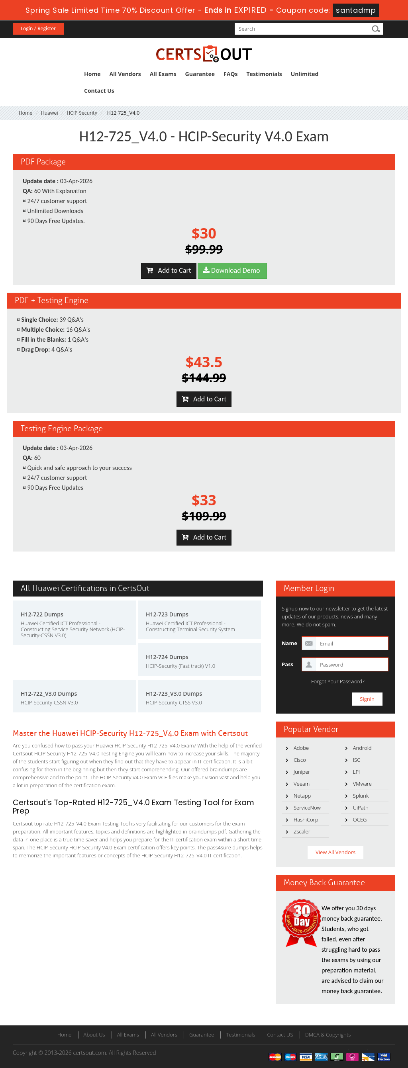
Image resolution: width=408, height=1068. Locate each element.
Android (362, 747)
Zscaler (302, 831)
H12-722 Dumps (42, 614)
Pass (287, 664)
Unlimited (305, 74)
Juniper (302, 771)
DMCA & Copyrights (328, 1034)
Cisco (300, 759)
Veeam (302, 783)
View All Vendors (335, 852)
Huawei (49, 113)
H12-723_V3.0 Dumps (174, 693)
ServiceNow (307, 807)
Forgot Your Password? (338, 682)
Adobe (301, 747)
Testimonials (264, 74)
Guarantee (200, 74)
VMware (362, 783)
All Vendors (125, 74)
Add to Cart (168, 270)
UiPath (361, 807)
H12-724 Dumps (167, 657)
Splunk (361, 795)
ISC (356, 759)
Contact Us (99, 90)
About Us (94, 1034)
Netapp (302, 795)
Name (289, 643)
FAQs (230, 74)
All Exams (163, 74)
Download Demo (232, 270)
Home (92, 74)
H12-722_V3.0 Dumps (49, 693)
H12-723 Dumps (167, 614)
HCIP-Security (82, 113)
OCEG (360, 819)
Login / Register (38, 28)
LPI (356, 771)
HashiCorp (306, 819)
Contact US (280, 1034)
